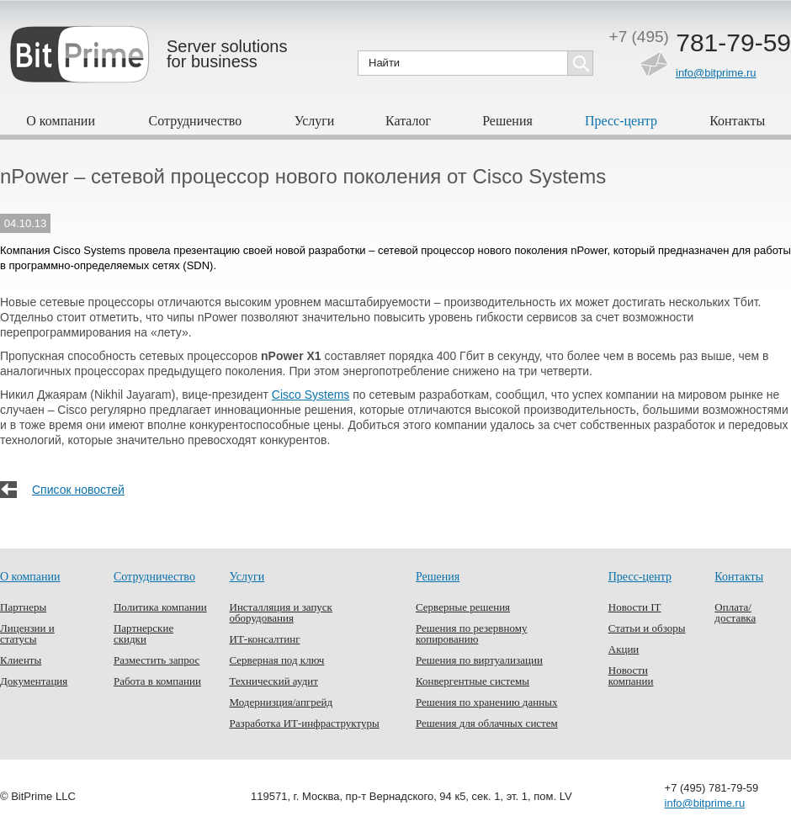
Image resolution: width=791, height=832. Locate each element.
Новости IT (634, 607)
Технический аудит (274, 681)
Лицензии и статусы (27, 633)
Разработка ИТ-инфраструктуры (305, 723)
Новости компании (631, 675)
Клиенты (20, 660)
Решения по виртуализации (479, 660)
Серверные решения (463, 607)
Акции (624, 649)
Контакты (737, 121)
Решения (507, 121)
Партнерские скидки (143, 633)
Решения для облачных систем (487, 723)
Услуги (315, 121)
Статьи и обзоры (647, 628)
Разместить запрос (156, 660)
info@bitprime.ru (716, 72)
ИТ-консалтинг (265, 639)
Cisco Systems (311, 394)
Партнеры (23, 607)
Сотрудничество (195, 121)
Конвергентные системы (472, 681)
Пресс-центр (621, 121)
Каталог (408, 121)
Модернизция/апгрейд (281, 702)
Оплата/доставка (735, 612)
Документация (33, 681)
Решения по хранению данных (486, 702)
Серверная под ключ (277, 660)
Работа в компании (157, 681)
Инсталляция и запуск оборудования (281, 612)
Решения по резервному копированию (471, 633)
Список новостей (78, 489)
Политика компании (160, 607)
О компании (60, 121)
